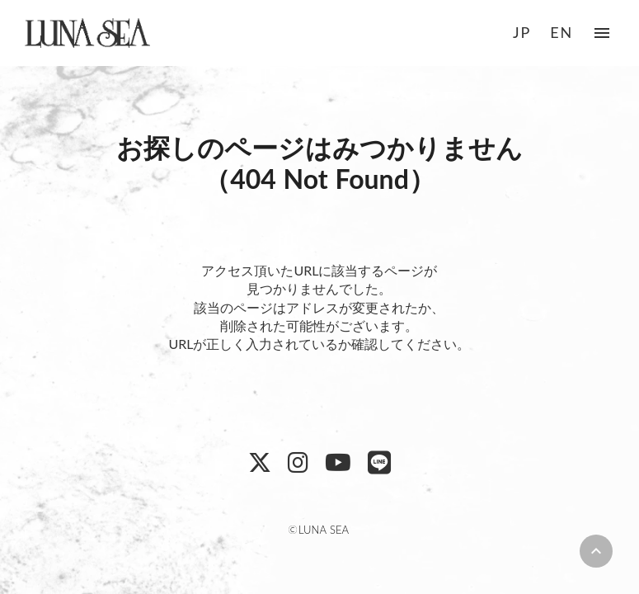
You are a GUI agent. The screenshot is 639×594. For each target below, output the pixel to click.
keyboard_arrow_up (596, 551)
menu (602, 33)
